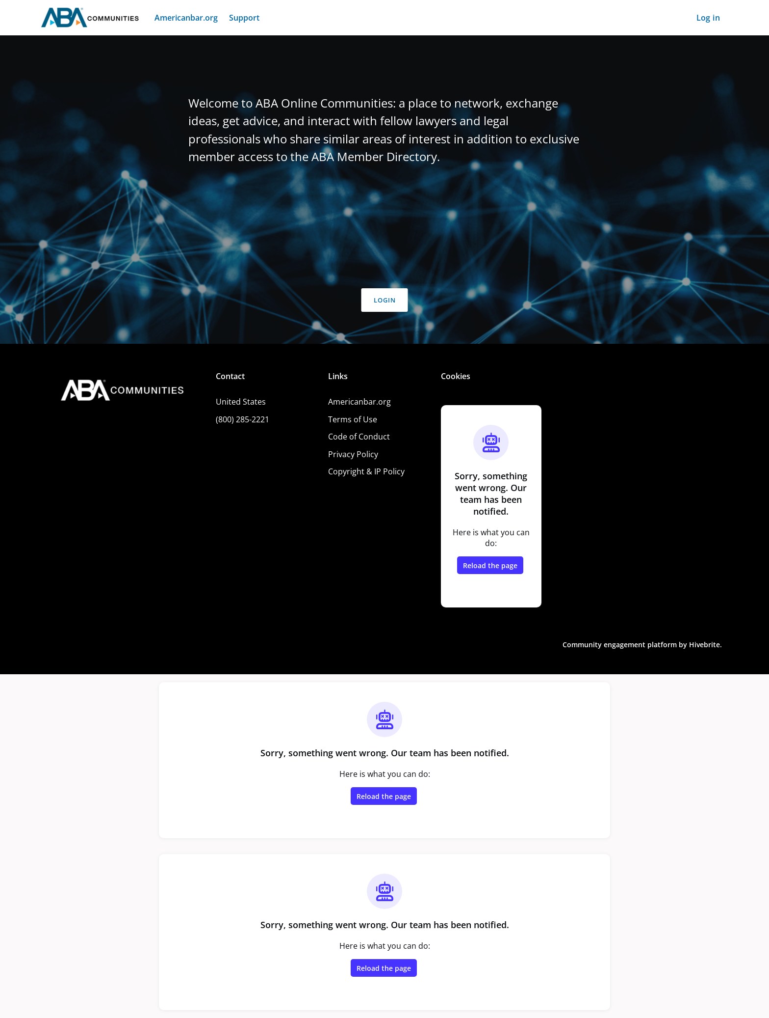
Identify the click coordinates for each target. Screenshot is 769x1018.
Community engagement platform (620, 644)
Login (385, 300)
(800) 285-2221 (242, 419)
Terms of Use (352, 419)
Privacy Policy (353, 454)
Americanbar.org (359, 401)
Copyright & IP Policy (366, 471)
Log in (708, 17)
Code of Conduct (359, 436)
